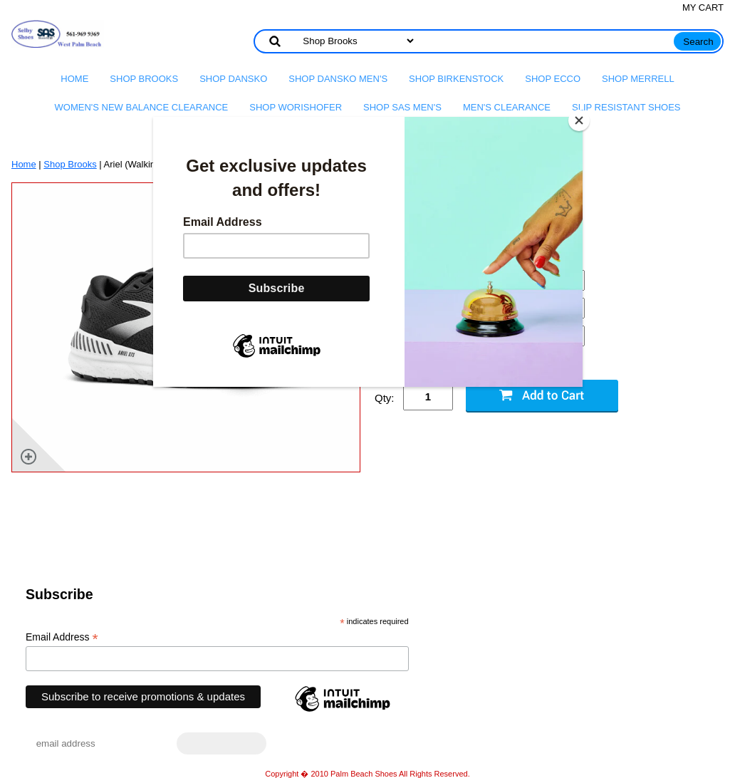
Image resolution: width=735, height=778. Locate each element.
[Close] (579, 120)
